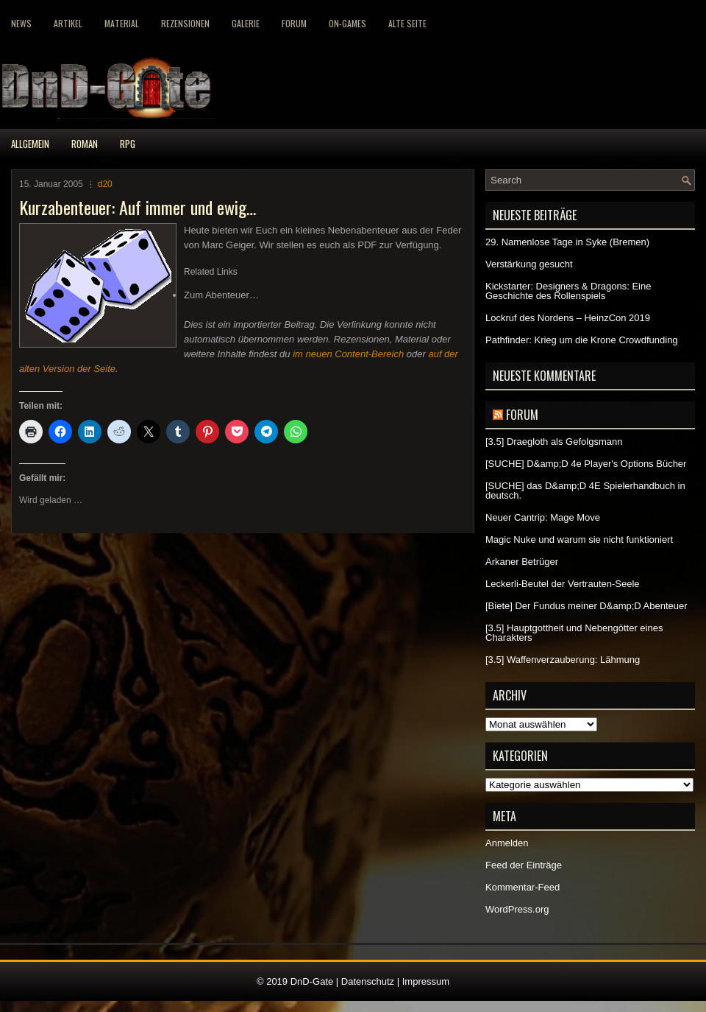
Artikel (68, 23)
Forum (294, 23)
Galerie (246, 23)
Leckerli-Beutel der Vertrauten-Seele (562, 583)
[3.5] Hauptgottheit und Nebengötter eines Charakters (574, 632)
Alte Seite (407, 23)
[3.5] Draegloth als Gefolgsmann (553, 441)
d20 (105, 184)
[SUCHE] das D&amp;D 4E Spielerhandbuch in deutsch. (585, 490)
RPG (127, 143)
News (21, 23)
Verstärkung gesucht (529, 264)
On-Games (347, 23)
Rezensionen (185, 23)
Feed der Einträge (523, 865)
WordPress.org (517, 909)
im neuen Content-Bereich (348, 353)
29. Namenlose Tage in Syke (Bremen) (567, 241)
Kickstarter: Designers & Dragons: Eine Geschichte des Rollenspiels (568, 291)
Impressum (425, 981)
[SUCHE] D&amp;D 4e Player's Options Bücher (585, 463)
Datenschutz (367, 981)
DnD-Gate (312, 981)
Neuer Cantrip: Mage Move (542, 517)
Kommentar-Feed (522, 887)
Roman (84, 143)
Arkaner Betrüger (521, 561)
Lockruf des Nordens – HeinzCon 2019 (567, 317)
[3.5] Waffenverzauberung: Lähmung (562, 659)
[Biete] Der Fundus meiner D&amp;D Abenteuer (586, 605)
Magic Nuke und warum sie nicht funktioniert (579, 539)
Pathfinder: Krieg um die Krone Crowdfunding (581, 339)
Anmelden (507, 842)
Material (121, 23)
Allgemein (30, 143)
